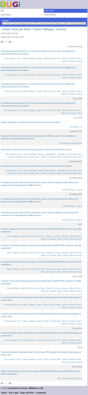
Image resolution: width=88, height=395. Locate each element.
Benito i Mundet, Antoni (71, 58)
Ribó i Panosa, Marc (52, 58)
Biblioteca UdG (36, 388)
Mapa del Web (26, 392)
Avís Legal (13, 392)
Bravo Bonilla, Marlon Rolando (69, 378)
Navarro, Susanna (53, 236)
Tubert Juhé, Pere (73, 154)
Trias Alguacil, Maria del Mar (70, 143)
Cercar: (6, 21)
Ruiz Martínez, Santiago (55, 154)
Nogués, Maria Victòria (72, 236)
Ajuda (4, 392)
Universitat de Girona (18, 388)
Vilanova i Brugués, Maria (71, 61)
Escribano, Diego (14, 157)
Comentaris (41, 392)
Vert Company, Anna (12, 58)
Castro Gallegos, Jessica (32, 58)
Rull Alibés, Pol (76, 127)
